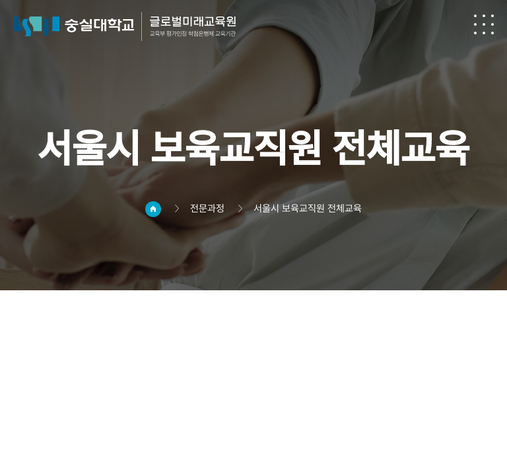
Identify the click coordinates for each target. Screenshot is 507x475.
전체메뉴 (484, 24)
